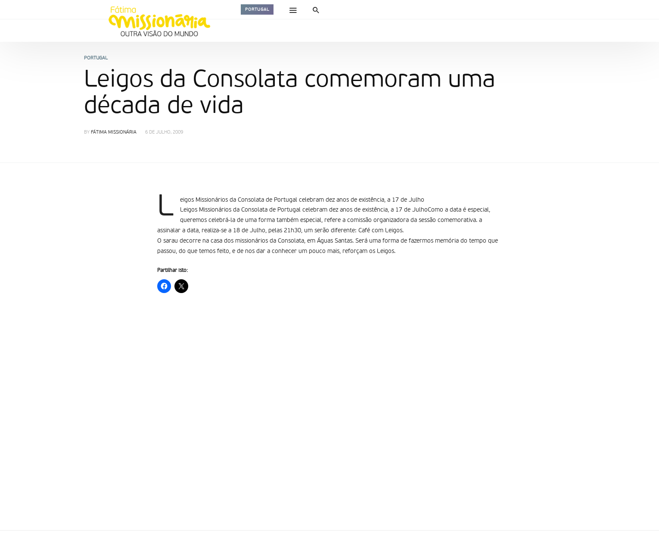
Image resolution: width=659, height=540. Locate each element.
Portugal (257, 9)
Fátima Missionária (114, 132)
